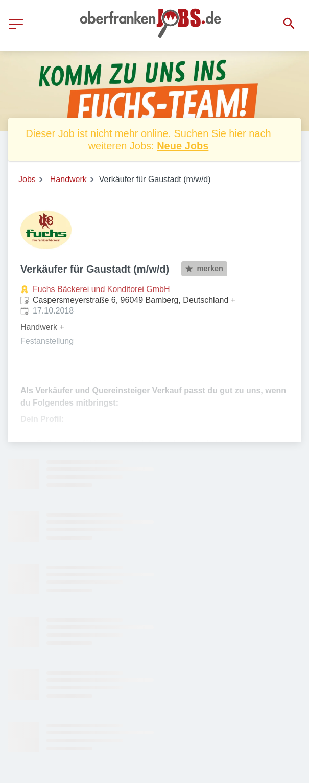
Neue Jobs (182, 145)
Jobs (27, 179)
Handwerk (68, 179)
